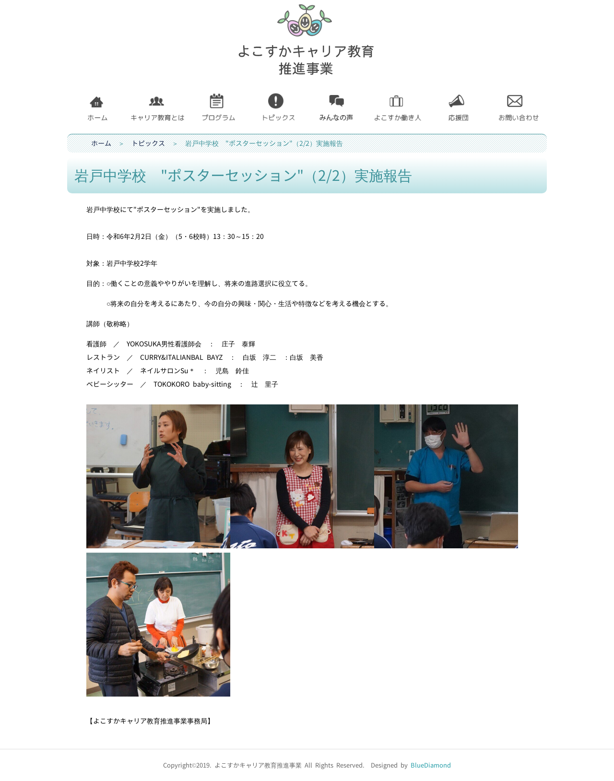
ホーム (101, 143)
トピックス (148, 143)
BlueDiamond (431, 765)
